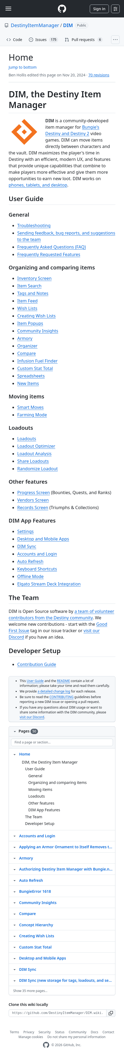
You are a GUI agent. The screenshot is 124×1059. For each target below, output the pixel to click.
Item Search (29, 286)
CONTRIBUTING (62, 697)
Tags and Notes (32, 293)
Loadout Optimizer (36, 446)
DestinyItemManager (35, 25)
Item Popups (30, 323)
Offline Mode (30, 576)
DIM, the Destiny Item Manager (50, 762)
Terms (14, 1032)
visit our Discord (32, 717)
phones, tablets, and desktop (38, 185)
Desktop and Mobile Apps (43, 539)
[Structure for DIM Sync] (14, 969)
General (35, 775)
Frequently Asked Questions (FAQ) (51, 247)
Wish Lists (27, 308)
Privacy (28, 1032)
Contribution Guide (36, 664)
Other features (41, 803)
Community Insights (37, 331)
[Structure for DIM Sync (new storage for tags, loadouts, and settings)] (14, 980)
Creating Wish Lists (36, 316)
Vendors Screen (33, 500)
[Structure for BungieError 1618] (14, 891)
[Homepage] (62, 8)
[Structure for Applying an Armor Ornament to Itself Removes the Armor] (14, 846)
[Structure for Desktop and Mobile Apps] (14, 958)
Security (45, 1032)
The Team (33, 816)
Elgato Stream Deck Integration (49, 584)
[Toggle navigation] (8, 9)
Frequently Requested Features (48, 254)
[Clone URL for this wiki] (57, 1013)
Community (78, 1032)
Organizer (27, 346)
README (63, 681)
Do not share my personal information (76, 1037)
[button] (110, 1013)
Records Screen (32, 507)
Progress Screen (33, 492)
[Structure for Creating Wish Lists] (14, 935)
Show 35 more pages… (30, 991)
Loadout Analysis (34, 454)
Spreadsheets (31, 376)
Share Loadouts (33, 461)
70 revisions (98, 74)
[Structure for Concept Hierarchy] (14, 924)
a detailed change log (53, 691)
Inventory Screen (34, 278)
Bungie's (90, 127)
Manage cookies (31, 1037)
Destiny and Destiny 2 (67, 133)
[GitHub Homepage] (46, 1045)
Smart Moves (30, 407)
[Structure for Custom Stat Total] (14, 947)
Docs (94, 1032)
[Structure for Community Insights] (14, 902)
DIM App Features (44, 809)
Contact (108, 1032)
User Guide (35, 681)
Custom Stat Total (35, 368)
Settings (25, 531)
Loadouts (26, 439)
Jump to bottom (23, 67)
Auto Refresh (30, 561)
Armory (24, 338)
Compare (26, 353)
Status (59, 1032)
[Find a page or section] (62, 742)
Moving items (40, 789)
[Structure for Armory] (14, 858)
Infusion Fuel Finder (37, 361)
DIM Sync (26, 546)
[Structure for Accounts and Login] (14, 835)
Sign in (99, 8)
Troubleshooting (34, 225)
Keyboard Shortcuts (37, 569)
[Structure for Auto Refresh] (14, 880)
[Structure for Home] (14, 754)
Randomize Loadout (37, 469)
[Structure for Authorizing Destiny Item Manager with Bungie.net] (14, 869)
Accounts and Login (37, 554)
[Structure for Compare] (14, 913)
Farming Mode (32, 415)
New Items (28, 383)
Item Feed (27, 301)
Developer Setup (39, 823)
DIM (68, 25)
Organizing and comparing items (57, 782)
